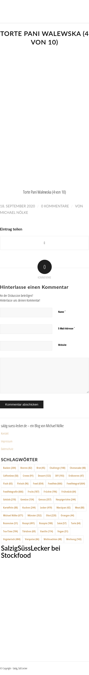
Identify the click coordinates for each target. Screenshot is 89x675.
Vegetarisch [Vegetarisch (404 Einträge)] (11, 539)
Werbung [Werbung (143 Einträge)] (73, 539)
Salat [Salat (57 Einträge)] (61, 523)
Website (62, 345)
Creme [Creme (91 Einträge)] (28, 475)
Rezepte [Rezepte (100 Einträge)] (46, 523)
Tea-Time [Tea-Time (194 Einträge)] (10, 531)
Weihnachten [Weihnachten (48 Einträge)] (53, 539)
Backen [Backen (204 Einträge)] (9, 468)
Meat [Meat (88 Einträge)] (79, 507)
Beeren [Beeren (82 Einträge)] (26, 468)
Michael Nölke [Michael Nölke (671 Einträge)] (13, 515)
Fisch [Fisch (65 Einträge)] (8, 483)
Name (62, 311)
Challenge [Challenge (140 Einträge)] (57, 468)
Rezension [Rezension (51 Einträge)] (10, 523)
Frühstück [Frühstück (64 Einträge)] (68, 491)
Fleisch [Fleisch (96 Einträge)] (22, 483)
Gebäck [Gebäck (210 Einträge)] (9, 499)
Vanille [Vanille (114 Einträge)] (46, 531)
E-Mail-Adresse (66, 328)
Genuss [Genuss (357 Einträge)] (44, 499)
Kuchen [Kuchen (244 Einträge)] (29, 507)
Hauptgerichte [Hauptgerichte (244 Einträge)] (66, 499)
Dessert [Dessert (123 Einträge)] (44, 475)
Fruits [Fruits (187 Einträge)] (33, 491)
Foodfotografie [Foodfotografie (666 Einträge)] (13, 491)
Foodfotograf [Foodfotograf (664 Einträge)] (76, 483)
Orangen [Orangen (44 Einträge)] (67, 515)
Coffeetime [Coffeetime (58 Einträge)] (10, 475)
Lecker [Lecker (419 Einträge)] (46, 507)
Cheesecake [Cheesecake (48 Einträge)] (78, 468)
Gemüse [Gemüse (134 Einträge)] (27, 499)
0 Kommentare (55, 206)
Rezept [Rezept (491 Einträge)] (28, 523)
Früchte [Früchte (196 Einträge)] (50, 491)
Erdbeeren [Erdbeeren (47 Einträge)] (76, 475)
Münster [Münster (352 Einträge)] (35, 515)
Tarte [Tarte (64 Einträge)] (75, 523)
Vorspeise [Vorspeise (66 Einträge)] (32, 539)
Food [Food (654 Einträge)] (38, 483)
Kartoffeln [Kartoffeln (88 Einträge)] (10, 507)
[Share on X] (44, 243)
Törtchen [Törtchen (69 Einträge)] (29, 531)
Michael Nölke (14, 212)
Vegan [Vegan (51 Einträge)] (62, 531)
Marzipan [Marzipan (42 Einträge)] (63, 507)
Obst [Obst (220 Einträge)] (51, 515)
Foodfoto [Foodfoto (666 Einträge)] (55, 483)
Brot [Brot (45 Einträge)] (41, 468)
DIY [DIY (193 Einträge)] (59, 475)
